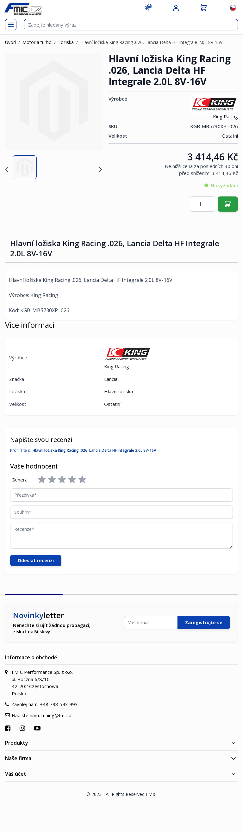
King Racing (214, 107)
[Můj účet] (176, 8)
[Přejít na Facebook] (8, 728)
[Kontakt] (148, 7)
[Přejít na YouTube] (38, 728)
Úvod (10, 42)
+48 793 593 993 (59, 704)
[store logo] (23, 9)
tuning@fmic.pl (56, 715)
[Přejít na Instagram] (23, 728)
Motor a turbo (37, 42)
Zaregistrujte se (203, 622)
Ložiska (66, 42)
